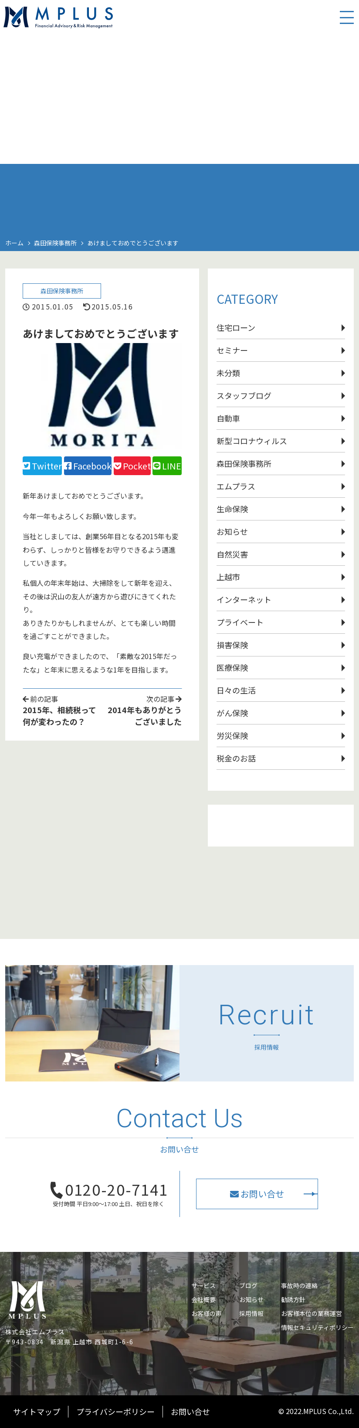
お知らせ (232, 531)
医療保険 (232, 667)
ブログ (248, 1285)
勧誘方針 (293, 1299)
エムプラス (236, 486)
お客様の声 (206, 1313)
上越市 (228, 576)
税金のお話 (236, 758)
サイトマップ (36, 1411)
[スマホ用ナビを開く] (341, 26)
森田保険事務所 (64, 293)
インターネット (244, 599)
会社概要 (203, 1299)
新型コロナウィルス (252, 440)
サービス (203, 1285)
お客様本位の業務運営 (311, 1313)
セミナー (232, 350)
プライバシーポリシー (115, 1411)
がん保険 (232, 712)
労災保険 (232, 735)
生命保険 (232, 508)
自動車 (228, 418)
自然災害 (232, 554)
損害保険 (232, 644)
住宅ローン (236, 327)
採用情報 (251, 1313)
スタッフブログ (244, 395)
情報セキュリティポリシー (317, 1327)
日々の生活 (236, 690)
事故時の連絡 (299, 1285)
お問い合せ (190, 1411)
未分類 (228, 372)
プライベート (240, 622)
